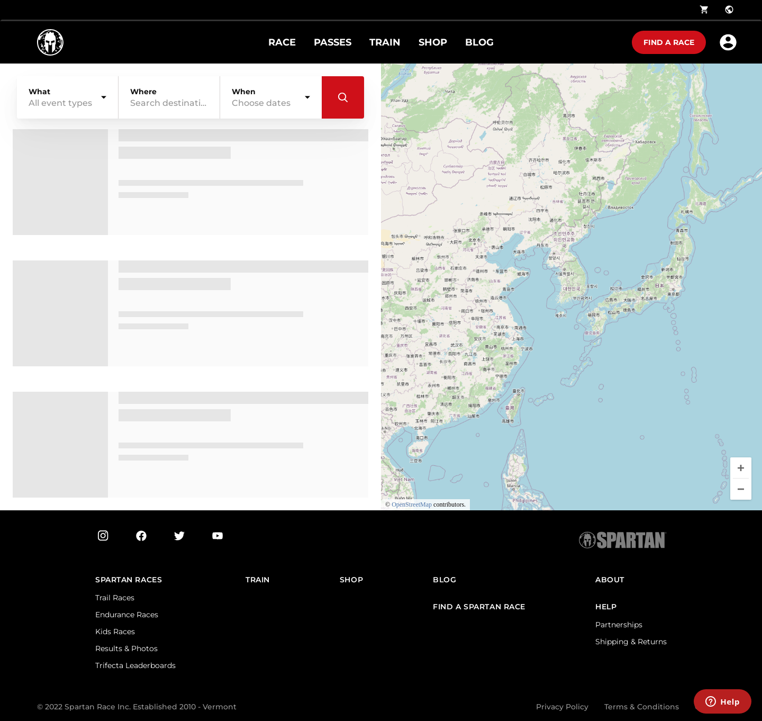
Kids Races (115, 631)
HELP (605, 606)
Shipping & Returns (631, 641)
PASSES (332, 42)
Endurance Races (126, 614)
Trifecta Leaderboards (135, 665)
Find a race (668, 42)
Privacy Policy (562, 706)
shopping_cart (704, 9)
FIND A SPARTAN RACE (479, 606)
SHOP (433, 42)
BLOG (479, 42)
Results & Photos (126, 648)
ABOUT (609, 579)
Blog (444, 579)
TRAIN (385, 42)
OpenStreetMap (412, 504)
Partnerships (618, 624)
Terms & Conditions (641, 706)
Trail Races (114, 597)
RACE (282, 42)
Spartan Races (128, 579)
